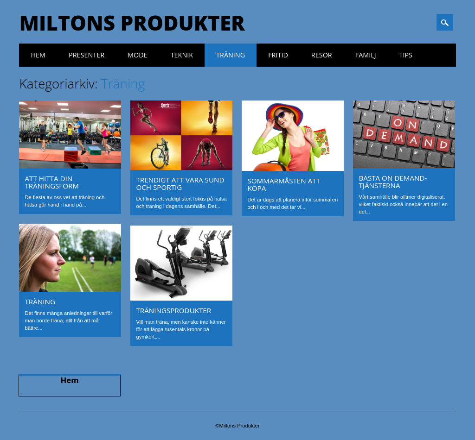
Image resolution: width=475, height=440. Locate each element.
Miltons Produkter (131, 23)
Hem (38, 54)
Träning (230, 54)
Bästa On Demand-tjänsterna (393, 181)
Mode (138, 54)
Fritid (278, 54)
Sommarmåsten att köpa (283, 184)
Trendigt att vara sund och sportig (180, 183)
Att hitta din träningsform (52, 182)
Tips (406, 54)
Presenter (86, 54)
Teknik (182, 54)
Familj (365, 54)
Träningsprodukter (173, 310)
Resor (321, 54)
